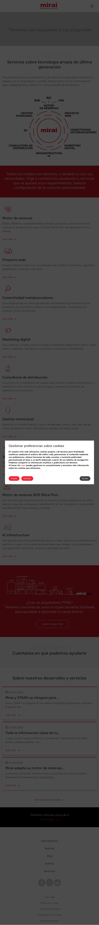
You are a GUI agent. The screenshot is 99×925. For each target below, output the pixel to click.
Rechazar (27, 478)
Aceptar (14, 478)
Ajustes (85, 478)
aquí (23, 465)
